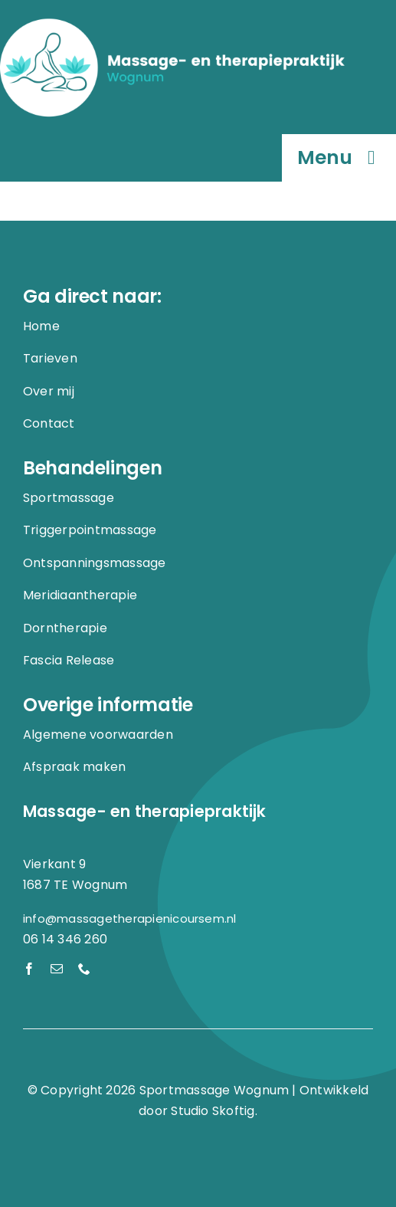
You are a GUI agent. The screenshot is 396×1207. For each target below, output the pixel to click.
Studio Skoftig (212, 1111)
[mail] (57, 969)
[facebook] (29, 969)
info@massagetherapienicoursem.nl (130, 918)
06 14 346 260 (65, 939)
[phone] (84, 969)
